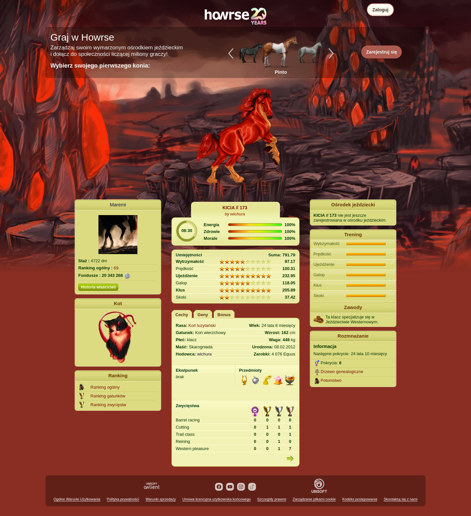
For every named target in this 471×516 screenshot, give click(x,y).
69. (117, 267)
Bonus (224, 314)
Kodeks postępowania (359, 499)
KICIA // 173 (235, 207)
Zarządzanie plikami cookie (314, 499)
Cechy (181, 314)
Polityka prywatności (123, 499)
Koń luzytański (202, 325)
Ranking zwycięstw (108, 404)
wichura (204, 354)
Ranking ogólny (105, 387)
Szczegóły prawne (271, 499)
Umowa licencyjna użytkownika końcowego (216, 499)
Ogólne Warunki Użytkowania (77, 499)
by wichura (235, 214)
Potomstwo (331, 380)
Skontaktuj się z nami (400, 499)
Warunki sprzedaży (161, 499)
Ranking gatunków (108, 395)
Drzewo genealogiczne (342, 371)
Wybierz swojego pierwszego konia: (100, 65)
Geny (202, 314)
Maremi (118, 204)
